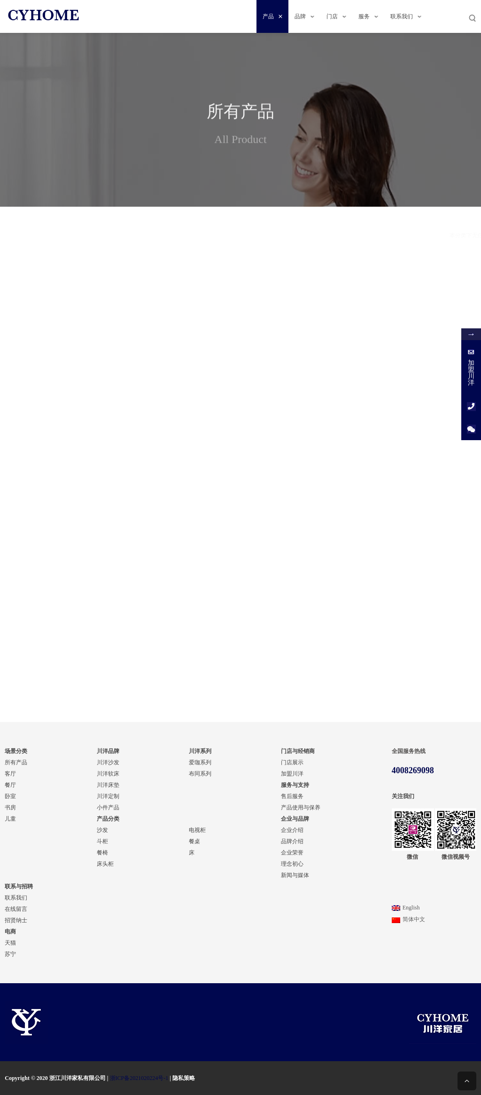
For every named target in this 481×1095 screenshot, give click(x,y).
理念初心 (292, 864)
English (406, 907)
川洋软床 (108, 773)
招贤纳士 (16, 920)
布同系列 (67, 263)
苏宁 (10, 954)
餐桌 (67, 555)
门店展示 (292, 762)
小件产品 (108, 807)
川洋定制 (108, 796)
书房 (67, 441)
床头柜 (105, 864)
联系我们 (405, 16)
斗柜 (102, 841)
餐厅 (67, 417)
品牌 (304, 16)
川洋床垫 (108, 785)
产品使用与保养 (300, 807)
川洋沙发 (108, 762)
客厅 (10, 773)
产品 (272, 16)
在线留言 (16, 909)
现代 (67, 352)
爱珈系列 (200, 762)
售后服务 (292, 796)
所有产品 (16, 762)
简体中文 (408, 919)
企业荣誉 (292, 852)
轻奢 (67, 328)
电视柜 (68, 531)
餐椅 (102, 852)
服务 (368, 16)
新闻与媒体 (295, 875)
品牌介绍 (292, 841)
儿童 (10, 818)
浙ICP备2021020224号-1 (139, 1078)
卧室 (10, 796)
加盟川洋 (292, 773)
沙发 (102, 830)
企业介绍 (292, 830)
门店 (336, 16)
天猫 (10, 943)
